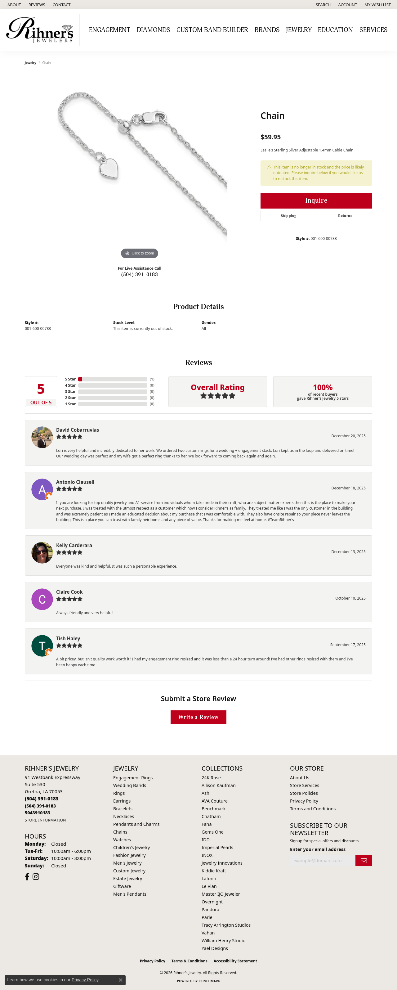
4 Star (70, 385)
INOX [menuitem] (207, 855)
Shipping (288, 216)
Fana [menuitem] (207, 824)
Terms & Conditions (189, 961)
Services (373, 30)
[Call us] (37, 813)
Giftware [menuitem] (122, 886)
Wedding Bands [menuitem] (129, 785)
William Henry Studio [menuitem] (223, 940)
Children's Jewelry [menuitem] (131, 847)
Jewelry (299, 30)
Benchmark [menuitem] (213, 809)
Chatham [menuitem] (211, 816)
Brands (267, 30)
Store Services (304, 785)
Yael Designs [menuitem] (215, 948)
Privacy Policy (304, 801)
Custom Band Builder (212, 30)
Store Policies (304, 793)
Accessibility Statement (235, 961)
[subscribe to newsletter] (363, 860)
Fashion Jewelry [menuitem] (129, 855)
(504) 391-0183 (139, 275)
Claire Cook (69, 592)
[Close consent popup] (121, 980)
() (152, 379)
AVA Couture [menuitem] (215, 801)
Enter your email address (318, 849)
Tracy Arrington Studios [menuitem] (226, 925)
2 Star (70, 397)
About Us (299, 778)
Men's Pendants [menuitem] (129, 894)
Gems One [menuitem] (213, 832)
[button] (322, 4)
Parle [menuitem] (207, 917)
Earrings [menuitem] (122, 801)
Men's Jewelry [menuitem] (127, 863)
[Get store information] (45, 820)
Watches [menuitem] (122, 840)
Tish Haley (68, 638)
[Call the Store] (42, 798)
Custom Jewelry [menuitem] (129, 871)
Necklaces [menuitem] (123, 816)
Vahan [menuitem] (208, 933)
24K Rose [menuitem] (211, 778)
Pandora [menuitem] (210, 909)
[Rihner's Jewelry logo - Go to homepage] (41, 30)
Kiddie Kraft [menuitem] (214, 871)
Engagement (109, 30)
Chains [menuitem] (120, 832)
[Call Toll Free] (40, 806)
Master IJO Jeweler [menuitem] (221, 894)
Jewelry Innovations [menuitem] (222, 863)
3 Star (70, 391)
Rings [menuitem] (119, 793)
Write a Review (198, 717)
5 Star (70, 379)
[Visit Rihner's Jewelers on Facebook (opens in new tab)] (27, 876)
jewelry (30, 63)
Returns (345, 216)
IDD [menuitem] (206, 840)
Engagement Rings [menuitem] (133, 778)
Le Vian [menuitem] (209, 886)
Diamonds (153, 30)
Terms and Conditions (313, 809)
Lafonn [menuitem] (209, 878)
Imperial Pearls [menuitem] (217, 847)
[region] (140, 167)
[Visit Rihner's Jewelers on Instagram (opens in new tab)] (36, 876)
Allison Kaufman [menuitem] (219, 785)
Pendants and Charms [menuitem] (136, 824)
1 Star (70, 404)
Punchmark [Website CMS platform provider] (209, 981)
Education (335, 30)
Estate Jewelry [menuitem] (127, 878)
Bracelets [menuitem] (122, 809)
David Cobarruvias (77, 430)
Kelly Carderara (74, 545)
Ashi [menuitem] (206, 793)
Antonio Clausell (75, 482)
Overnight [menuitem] (212, 902)
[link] (13, 4)
